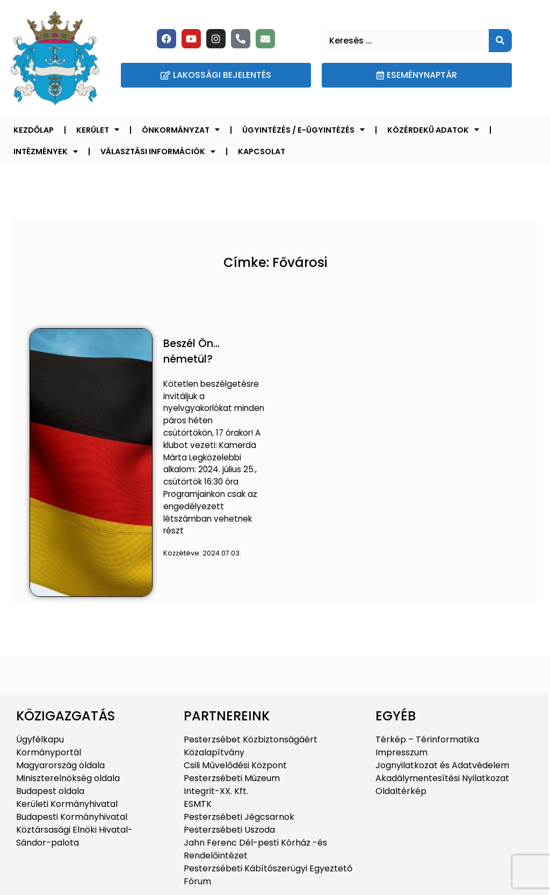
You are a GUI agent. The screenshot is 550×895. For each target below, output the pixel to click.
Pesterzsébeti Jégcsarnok (239, 817)
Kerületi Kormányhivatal (67, 804)
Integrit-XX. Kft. (216, 791)
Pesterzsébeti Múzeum (232, 778)
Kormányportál (48, 752)
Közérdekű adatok (433, 129)
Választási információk (157, 151)
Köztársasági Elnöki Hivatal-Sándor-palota (74, 836)
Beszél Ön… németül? (191, 351)
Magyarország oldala (60, 765)
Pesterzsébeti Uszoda (229, 830)
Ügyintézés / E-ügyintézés (303, 129)
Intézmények (45, 151)
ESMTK (198, 804)
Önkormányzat (181, 129)
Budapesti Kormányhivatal (71, 817)
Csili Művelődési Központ (235, 765)
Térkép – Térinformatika (427, 739)
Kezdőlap (33, 130)
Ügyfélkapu (40, 739)
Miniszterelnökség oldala (68, 778)
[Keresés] (500, 40)
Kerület (97, 129)
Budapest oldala (50, 791)
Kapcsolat (261, 151)
